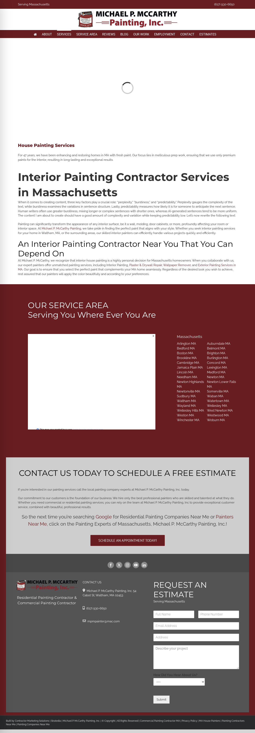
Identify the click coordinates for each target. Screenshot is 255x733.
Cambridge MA (188, 363)
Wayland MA (186, 406)
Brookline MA (187, 358)
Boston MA (185, 353)
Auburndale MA (218, 344)
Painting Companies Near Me (33, 724)
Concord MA (216, 363)
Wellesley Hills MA (190, 410)
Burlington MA (217, 358)
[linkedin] (144, 565)
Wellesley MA (217, 406)
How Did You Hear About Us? (175, 675)
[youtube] (136, 565)
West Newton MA (220, 410)
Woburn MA (216, 420)
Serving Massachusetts (33, 4)
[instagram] (127, 565)
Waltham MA (186, 401)
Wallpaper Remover (177, 265)
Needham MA (187, 377)
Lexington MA (217, 367)
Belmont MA (216, 348)
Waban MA (215, 396)
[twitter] (119, 565)
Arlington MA (186, 344)
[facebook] (111, 565)
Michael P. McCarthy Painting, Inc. (81, 720)
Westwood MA (218, 415)
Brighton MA (216, 353)
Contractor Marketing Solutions (32, 720)
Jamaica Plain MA (190, 367)
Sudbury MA (186, 396)
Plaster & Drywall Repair (145, 265)
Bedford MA (186, 348)
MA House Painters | (210, 720)
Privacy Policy (189, 720)
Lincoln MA (185, 372)
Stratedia (56, 720)
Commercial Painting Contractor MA (159, 720)
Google (104, 517)
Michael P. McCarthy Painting (61, 228)
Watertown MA (218, 401)
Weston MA (185, 415)
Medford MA (216, 372)
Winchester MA (188, 420)
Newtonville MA (188, 391)
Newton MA (215, 377)
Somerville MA (218, 391)
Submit (161, 699)
